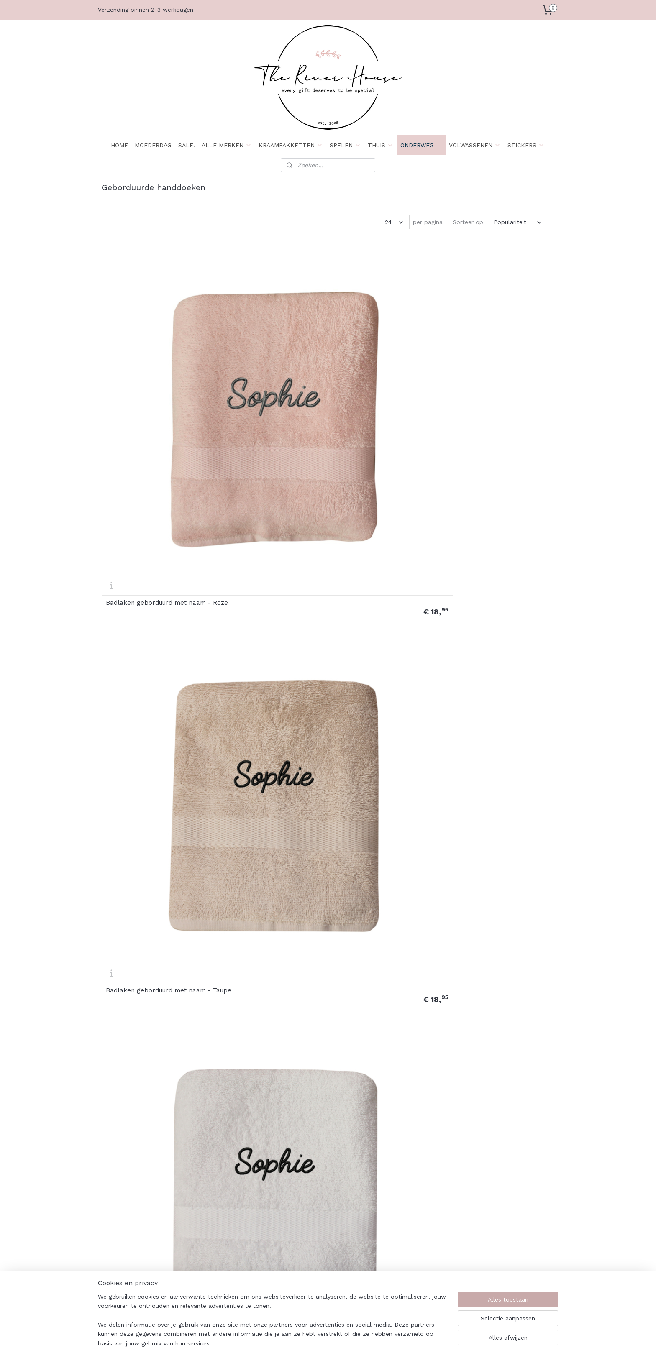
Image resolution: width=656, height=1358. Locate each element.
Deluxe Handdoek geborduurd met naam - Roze (382, 502)
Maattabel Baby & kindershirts (420, 1271)
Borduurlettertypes (404, 1261)
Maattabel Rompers (405, 1280)
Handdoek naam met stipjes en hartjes (154, 1080)
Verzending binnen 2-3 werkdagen (145, 9)
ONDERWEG (421, 145)
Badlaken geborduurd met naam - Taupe (261, 358)
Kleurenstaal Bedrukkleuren (416, 1224)
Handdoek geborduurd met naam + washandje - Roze (262, 791)
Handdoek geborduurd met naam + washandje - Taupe (377, 791)
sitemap (363, 1342)
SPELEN (345, 145)
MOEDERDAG (153, 145)
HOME (119, 145)
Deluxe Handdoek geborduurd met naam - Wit (152, 647)
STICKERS (526, 145)
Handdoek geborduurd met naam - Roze (377, 647)
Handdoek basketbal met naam (270, 648)
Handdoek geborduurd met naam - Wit (147, 791)
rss (380, 1342)
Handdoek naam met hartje (493, 936)
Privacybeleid (120, 1252)
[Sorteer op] (517, 222)
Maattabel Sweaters (406, 1289)
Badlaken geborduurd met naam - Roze (146, 358)
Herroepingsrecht (126, 1261)
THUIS (381, 145)
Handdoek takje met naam (377, 1081)
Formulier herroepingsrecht (323, 1215)
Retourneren (119, 1243)
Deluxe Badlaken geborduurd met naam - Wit (265, 502)
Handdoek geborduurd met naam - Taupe (492, 647)
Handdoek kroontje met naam (267, 936)
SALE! (186, 145)
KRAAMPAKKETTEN (291, 145)
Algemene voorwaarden (319, 1196)
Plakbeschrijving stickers (411, 1205)
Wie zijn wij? (119, 1196)
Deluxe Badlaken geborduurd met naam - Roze (496, 358)
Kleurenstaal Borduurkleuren (418, 1252)
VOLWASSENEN (475, 145)
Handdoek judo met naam (145, 936)
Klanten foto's (398, 1299)
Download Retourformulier (323, 1224)
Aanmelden (492, 1224)
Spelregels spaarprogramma (325, 1233)
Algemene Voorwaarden (135, 1205)
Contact (205, 1196)
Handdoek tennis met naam (493, 1081)
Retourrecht (302, 1205)
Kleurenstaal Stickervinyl (412, 1215)
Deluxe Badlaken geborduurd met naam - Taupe (150, 502)
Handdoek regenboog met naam (261, 1080)
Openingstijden (214, 1224)
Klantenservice (214, 1205)
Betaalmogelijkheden (131, 1233)
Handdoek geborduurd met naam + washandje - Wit (492, 791)
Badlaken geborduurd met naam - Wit (376, 358)
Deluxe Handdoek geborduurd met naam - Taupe (497, 502)
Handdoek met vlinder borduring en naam (370, 935)
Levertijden (209, 1215)
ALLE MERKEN (227, 145)
